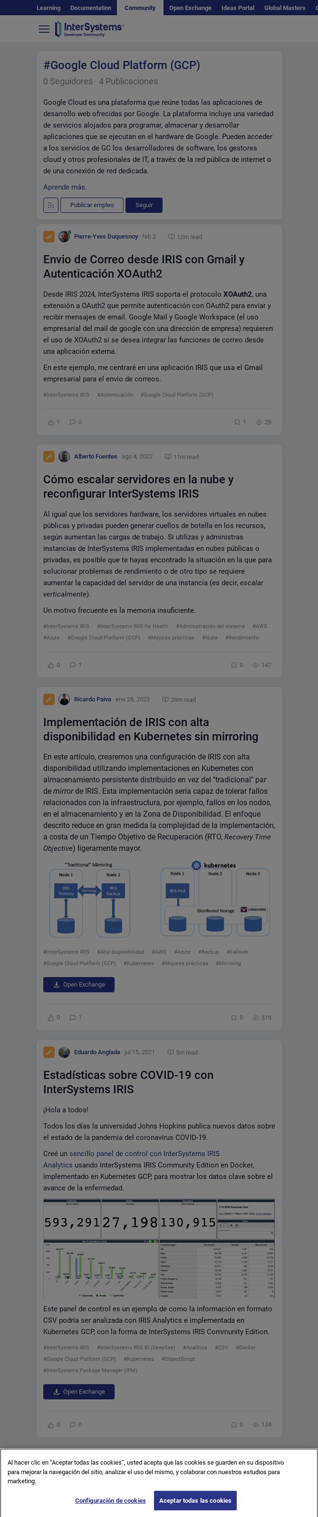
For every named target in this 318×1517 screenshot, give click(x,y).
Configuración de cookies (110, 1507)
